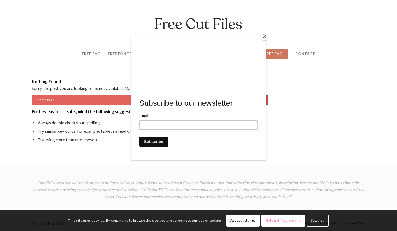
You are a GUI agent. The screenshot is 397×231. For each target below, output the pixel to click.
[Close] (265, 36)
